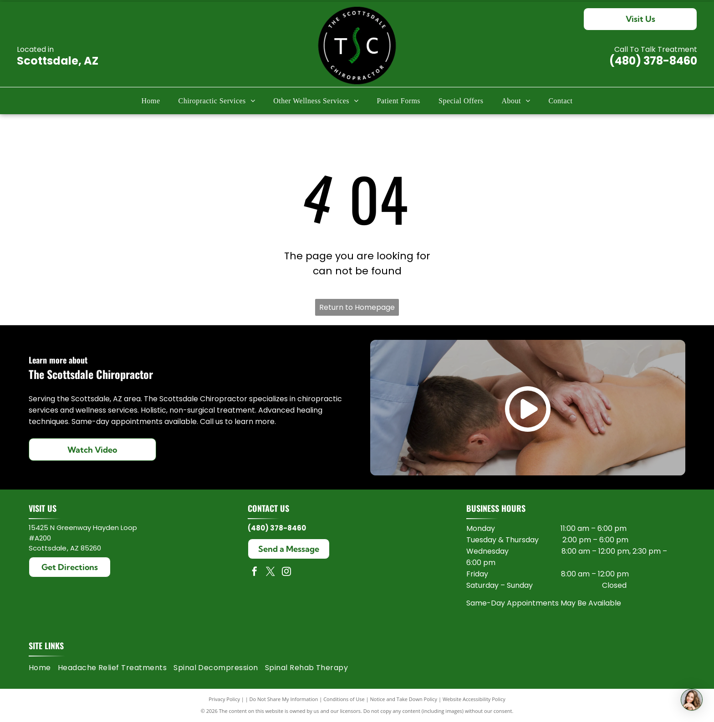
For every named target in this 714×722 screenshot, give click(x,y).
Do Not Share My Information (284, 699)
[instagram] (286, 573)
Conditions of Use (344, 699)
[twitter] (270, 573)
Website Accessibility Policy (474, 699)
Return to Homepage (357, 307)
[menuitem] (150, 101)
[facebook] (254, 573)
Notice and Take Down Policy (404, 699)
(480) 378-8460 (653, 60)
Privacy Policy (224, 699)
